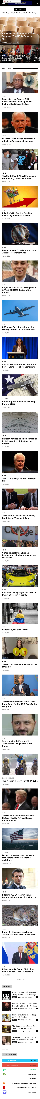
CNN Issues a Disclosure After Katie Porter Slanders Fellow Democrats (19, 365)
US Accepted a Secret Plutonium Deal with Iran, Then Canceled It (18, 970)
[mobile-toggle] (3, 3)
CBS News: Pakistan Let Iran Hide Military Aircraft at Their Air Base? (18, 328)
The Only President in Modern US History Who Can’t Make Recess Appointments (18, 818)
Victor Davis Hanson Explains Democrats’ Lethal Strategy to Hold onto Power (19, 555)
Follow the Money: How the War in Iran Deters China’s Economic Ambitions (18, 857)
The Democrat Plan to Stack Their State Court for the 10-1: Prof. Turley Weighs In (19, 704)
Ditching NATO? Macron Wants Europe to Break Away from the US (19, 896)
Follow (33, 1060)
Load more (20, 979)
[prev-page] (3, 1048)
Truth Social (32, 1092)
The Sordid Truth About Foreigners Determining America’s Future (19, 177)
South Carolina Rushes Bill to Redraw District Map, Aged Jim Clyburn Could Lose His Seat (17, 101)
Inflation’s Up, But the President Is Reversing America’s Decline (18, 214)
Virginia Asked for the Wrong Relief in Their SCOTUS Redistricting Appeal (19, 290)
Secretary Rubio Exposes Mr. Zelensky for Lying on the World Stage (17, 743)
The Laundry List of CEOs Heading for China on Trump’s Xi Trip (18, 516)
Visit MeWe (32, 1078)
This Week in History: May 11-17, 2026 (20, 781)
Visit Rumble (32, 1074)
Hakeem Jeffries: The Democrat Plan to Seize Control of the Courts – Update (20, 441)
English (7, 1)
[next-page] (7, 1048)
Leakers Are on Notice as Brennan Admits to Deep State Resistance (18, 139)
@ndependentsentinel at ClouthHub (24, 1083)
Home (3, 30)
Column (5, 398)
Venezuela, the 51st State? (15, 629)
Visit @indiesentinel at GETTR (26, 1087)
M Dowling (21, 997)
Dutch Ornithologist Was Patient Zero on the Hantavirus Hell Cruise (18, 933)
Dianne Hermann (8, 778)
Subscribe (33, 1065)
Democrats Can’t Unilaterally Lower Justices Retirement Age (19, 251)
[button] (37, 3)
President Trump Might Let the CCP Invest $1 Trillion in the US (19, 593)
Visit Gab (33, 1069)
